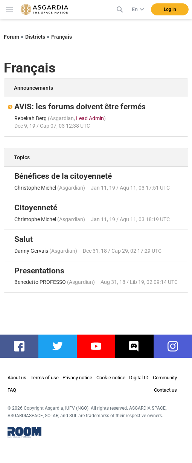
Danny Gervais (31, 251)
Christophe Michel (35, 188)
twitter (58, 346)
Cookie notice (110, 377)
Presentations (39, 270)
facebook (23, 346)
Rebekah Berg (30, 118)
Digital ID (139, 377)
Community (165, 377)
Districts (35, 37)
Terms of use (44, 377)
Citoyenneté (35, 207)
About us (17, 377)
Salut (23, 239)
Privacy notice (77, 377)
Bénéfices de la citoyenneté (63, 176)
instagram (176, 346)
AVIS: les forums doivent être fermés (80, 106)
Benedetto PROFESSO (40, 282)
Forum (11, 37)
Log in (170, 9)
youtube (99, 346)
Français (61, 37)
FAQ (12, 390)
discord (136, 346)
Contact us (165, 390)
